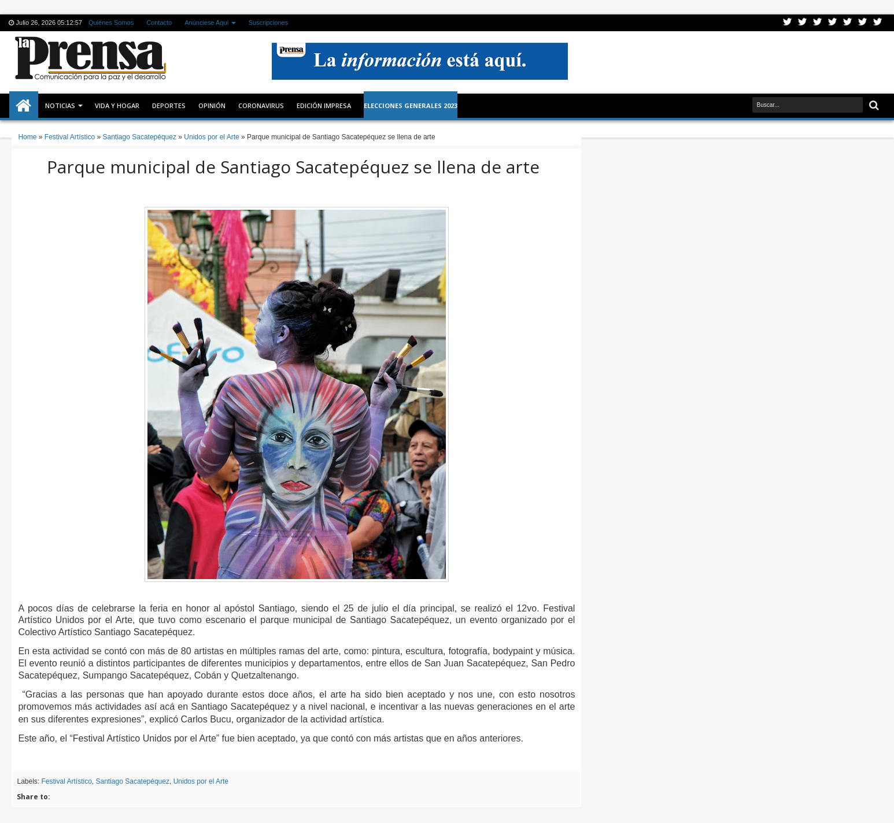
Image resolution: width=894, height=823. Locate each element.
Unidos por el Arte (200, 781)
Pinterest (877, 22)
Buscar (873, 105)
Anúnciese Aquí (206, 22)
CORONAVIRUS (261, 105)
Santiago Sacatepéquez (132, 781)
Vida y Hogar (117, 105)
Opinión (212, 105)
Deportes (169, 105)
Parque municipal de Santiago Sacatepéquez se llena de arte (293, 167)
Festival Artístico (66, 781)
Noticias (60, 105)
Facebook (802, 22)
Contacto (159, 22)
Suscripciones (268, 22)
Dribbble (862, 22)
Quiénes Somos (111, 22)
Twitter (787, 22)
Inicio (23, 105)
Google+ (817, 22)
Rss (832, 22)
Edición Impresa (324, 105)
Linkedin (847, 22)
